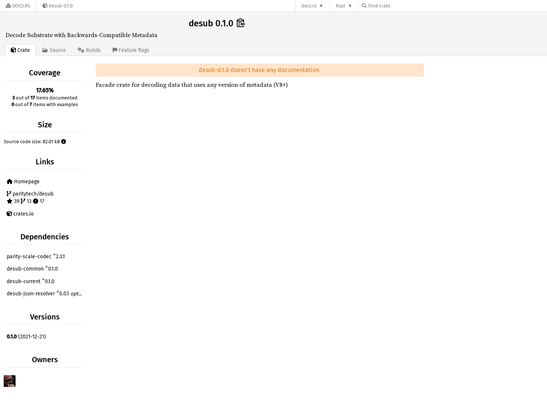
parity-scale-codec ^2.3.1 (36, 256)
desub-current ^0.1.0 (30, 281)
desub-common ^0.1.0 (32, 269)
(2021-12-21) (26, 337)
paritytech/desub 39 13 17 (30, 197)
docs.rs (308, 6)
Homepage (23, 181)
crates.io (20, 214)
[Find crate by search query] (399, 6)
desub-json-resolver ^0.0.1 (46, 294)
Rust (340, 6)
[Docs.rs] (18, 6)
